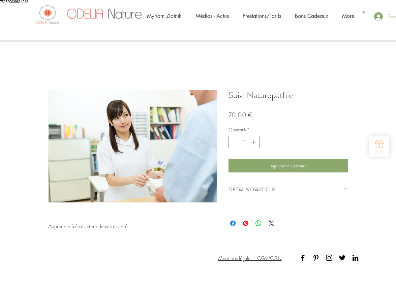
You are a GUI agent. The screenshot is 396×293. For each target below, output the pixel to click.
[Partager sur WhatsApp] (258, 223)
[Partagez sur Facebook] (233, 223)
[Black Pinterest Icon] (316, 258)
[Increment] (254, 142)
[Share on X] (271, 223)
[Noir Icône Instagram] (329, 258)
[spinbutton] (244, 142)
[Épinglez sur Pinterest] (246, 223)
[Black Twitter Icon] (342, 258)
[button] (364, 12)
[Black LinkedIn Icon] (355, 258)
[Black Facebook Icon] (303, 258)
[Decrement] (234, 142)
